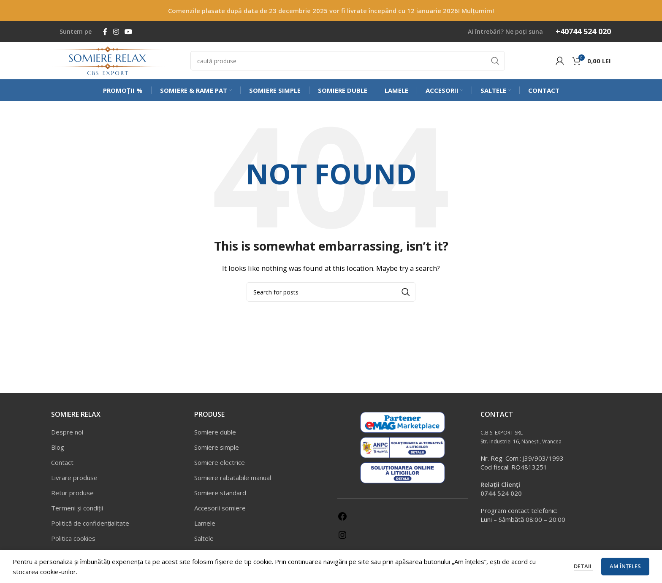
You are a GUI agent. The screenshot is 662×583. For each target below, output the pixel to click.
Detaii (583, 566)
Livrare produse (74, 482)
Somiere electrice (219, 467)
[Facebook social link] (105, 31)
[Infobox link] (581, 31)
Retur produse (72, 497)
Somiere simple (216, 452)
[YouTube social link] (128, 31)
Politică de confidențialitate (90, 528)
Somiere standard (220, 497)
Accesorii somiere (220, 512)
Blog (57, 452)
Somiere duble (215, 436)
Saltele (204, 543)
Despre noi (67, 436)
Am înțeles (625, 566)
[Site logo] (108, 62)
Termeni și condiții (77, 512)
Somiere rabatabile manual (232, 482)
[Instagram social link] (116, 31)
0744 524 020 (501, 498)
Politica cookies (73, 543)
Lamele (204, 528)
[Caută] (347, 63)
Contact (62, 467)
